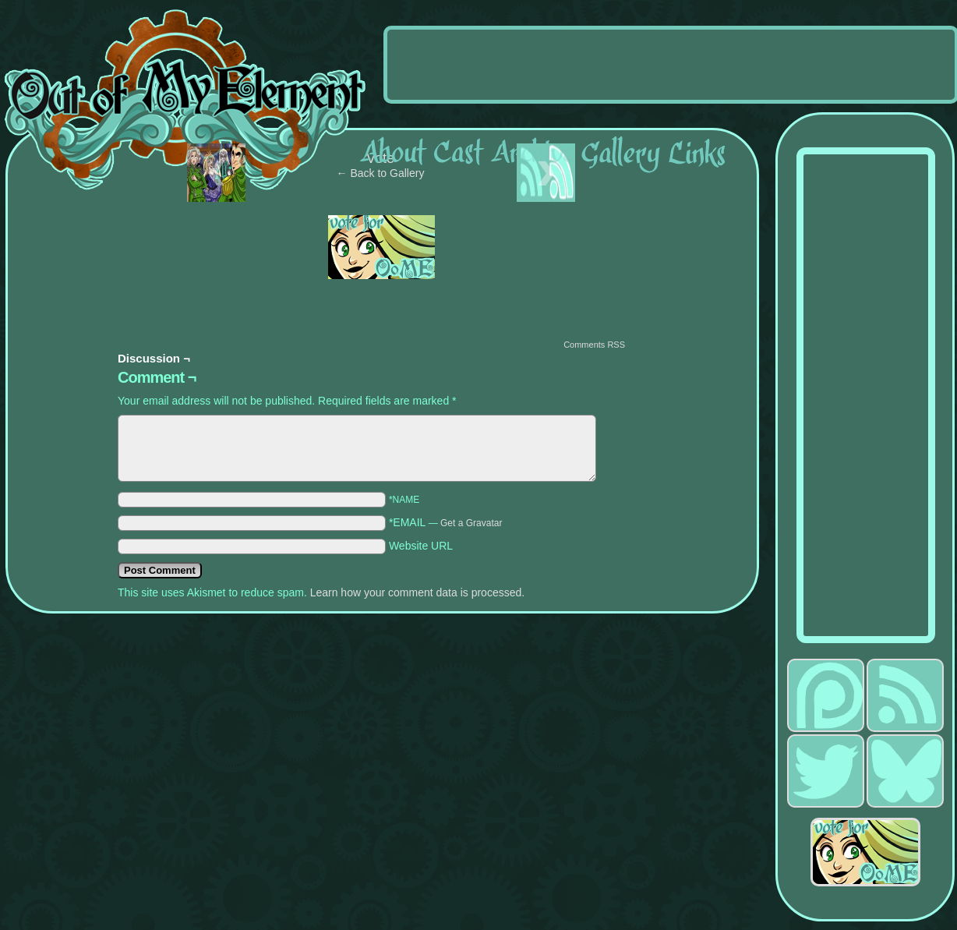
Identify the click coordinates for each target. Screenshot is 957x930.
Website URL (421, 545)
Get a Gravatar (471, 523)
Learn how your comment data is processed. (417, 592)
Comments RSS (594, 344)
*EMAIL (446, 522)
